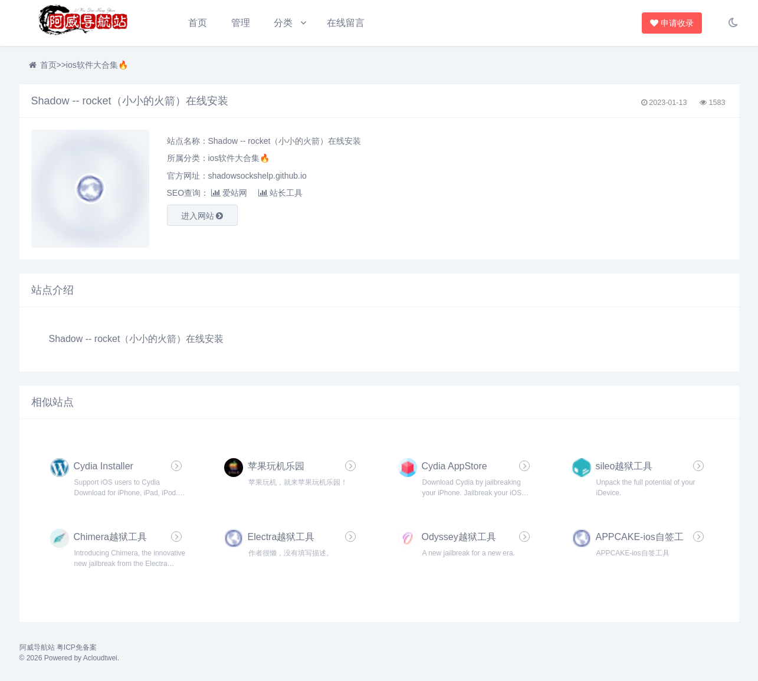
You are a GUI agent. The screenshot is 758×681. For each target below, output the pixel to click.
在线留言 (346, 23)
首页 (197, 23)
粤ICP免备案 (77, 647)
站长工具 (280, 193)
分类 (283, 23)
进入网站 (202, 216)
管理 (240, 23)
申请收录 (672, 23)
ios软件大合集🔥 (97, 65)
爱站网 (229, 193)
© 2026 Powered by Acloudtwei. (69, 658)
